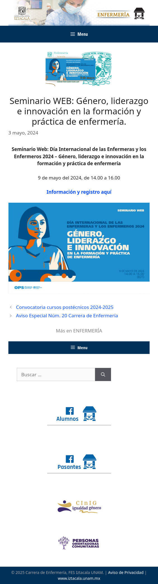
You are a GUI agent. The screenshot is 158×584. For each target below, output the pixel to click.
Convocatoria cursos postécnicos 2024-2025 (65, 307)
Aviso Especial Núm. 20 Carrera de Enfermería (67, 315)
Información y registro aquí (79, 192)
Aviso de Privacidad (125, 572)
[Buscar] (103, 374)
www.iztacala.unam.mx (79, 578)
